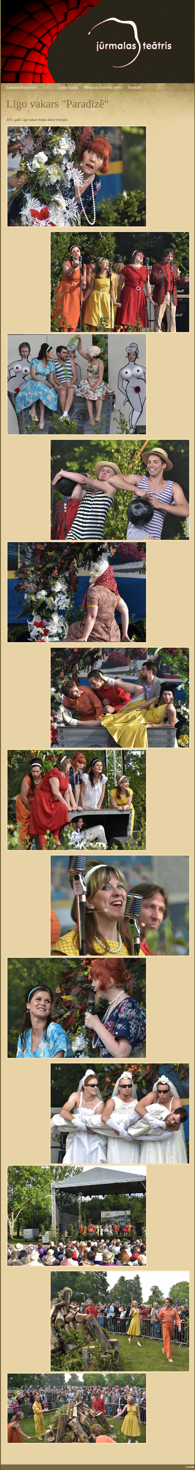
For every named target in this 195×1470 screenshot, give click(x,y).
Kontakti (135, 87)
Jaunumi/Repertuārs (21, 87)
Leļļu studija (68, 87)
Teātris (48, 87)
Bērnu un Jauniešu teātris (103, 87)
